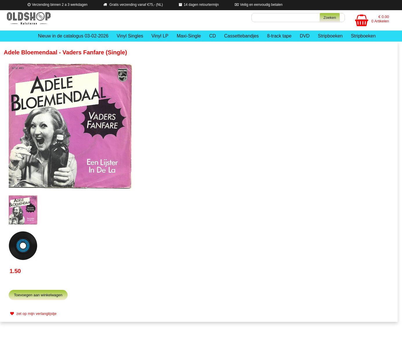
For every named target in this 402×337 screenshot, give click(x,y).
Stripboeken (330, 35)
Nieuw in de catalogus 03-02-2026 (73, 35)
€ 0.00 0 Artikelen (380, 19)
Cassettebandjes (241, 35)
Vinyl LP (160, 35)
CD (212, 35)
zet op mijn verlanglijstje (33, 313)
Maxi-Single (189, 35)
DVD (305, 35)
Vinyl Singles (130, 35)
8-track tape (279, 35)
